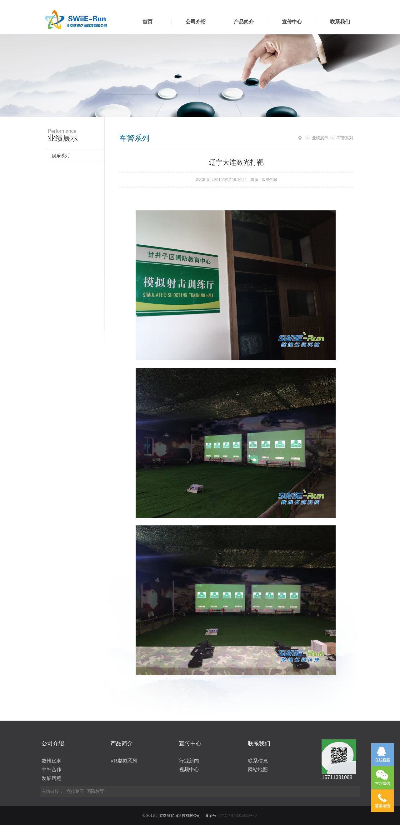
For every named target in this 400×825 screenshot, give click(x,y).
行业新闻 (189, 760)
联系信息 (258, 760)
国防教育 (95, 791)
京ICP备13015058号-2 (239, 815)
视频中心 (189, 769)
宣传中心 (292, 21)
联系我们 (340, 21)
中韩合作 (52, 769)
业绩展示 (320, 138)
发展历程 (52, 778)
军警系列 (345, 138)
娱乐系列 (60, 155)
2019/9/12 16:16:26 (230, 180)
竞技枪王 (75, 791)
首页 (147, 21)
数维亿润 (269, 180)
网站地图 (258, 769)
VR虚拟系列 (123, 760)
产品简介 (244, 21)
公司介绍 (196, 21)
